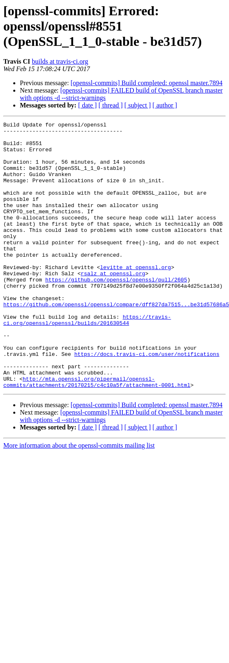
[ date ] (87, 105)
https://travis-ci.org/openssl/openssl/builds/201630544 (87, 360)
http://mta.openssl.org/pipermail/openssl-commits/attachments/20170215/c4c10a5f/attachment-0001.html (96, 434)
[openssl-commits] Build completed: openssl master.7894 (147, 82)
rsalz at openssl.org (113, 304)
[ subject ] (137, 105)
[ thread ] (110, 105)
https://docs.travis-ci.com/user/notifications (146, 401)
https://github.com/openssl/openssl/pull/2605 (116, 311)
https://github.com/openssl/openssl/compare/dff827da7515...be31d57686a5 (116, 341)
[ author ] (165, 105)
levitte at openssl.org (135, 296)
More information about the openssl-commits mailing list (79, 498)
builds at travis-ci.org (60, 61)
